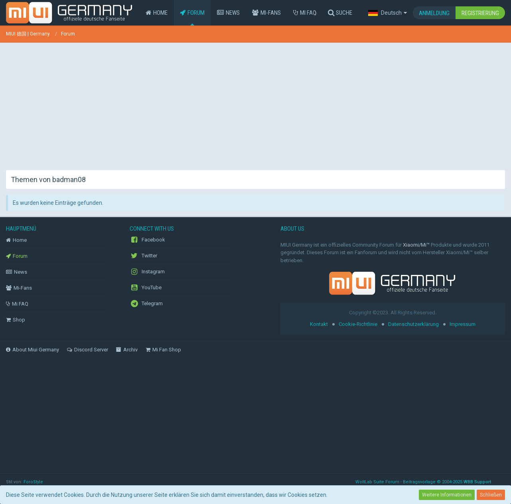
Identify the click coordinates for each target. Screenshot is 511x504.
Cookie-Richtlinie (358, 324)
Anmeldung (434, 13)
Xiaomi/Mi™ (416, 245)
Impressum (462, 324)
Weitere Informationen (447, 495)
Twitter (143, 256)
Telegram (146, 303)
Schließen (491, 495)
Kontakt (319, 324)
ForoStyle (33, 481)
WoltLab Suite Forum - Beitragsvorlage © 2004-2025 (423, 481)
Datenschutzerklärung (413, 324)
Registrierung (480, 13)
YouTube (146, 287)
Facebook (147, 240)
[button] (387, 12)
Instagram (147, 272)
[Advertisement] (255, 104)
